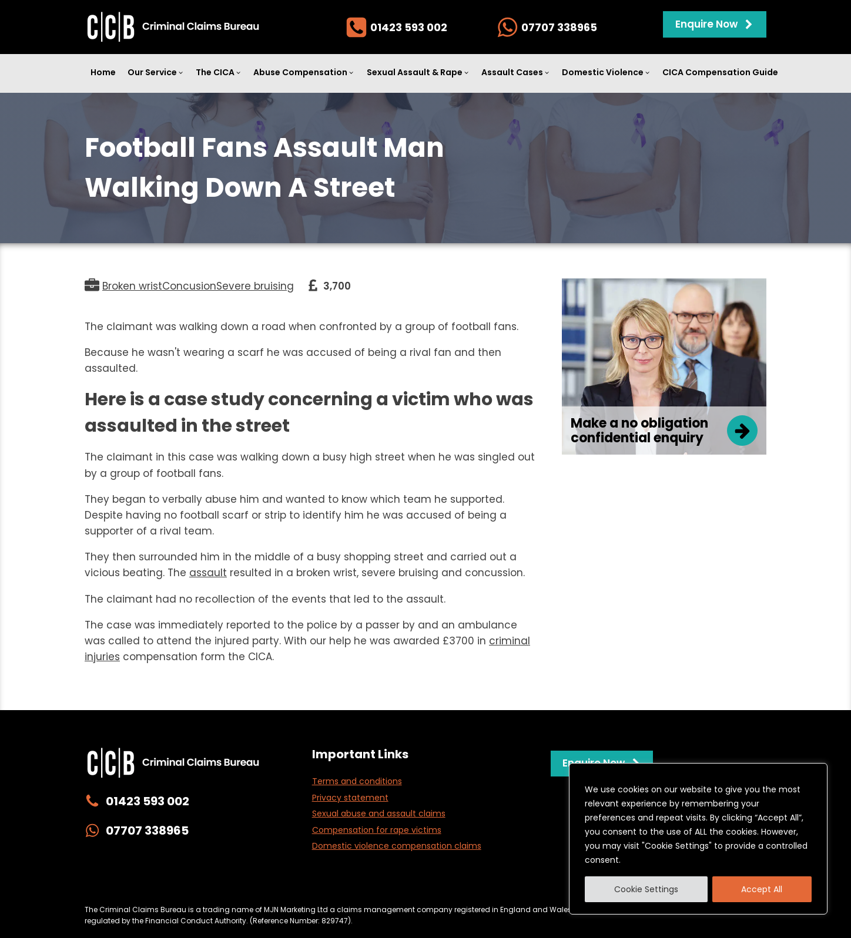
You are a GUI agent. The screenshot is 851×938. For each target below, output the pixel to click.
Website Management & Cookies (354, 885)
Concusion (189, 286)
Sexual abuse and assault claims (378, 813)
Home (103, 72)
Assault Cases (515, 72)
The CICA (219, 72)
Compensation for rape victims (376, 830)
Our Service (156, 72)
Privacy (262, 885)
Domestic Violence (606, 72)
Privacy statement (350, 797)
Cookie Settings (646, 889)
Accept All (761, 889)
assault (208, 573)
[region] (698, 839)
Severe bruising (255, 286)
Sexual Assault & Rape (418, 72)
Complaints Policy (467, 885)
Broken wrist (132, 286)
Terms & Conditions (554, 885)
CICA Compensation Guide (720, 72)
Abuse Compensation (303, 72)
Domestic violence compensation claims (396, 846)
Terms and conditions (357, 781)
